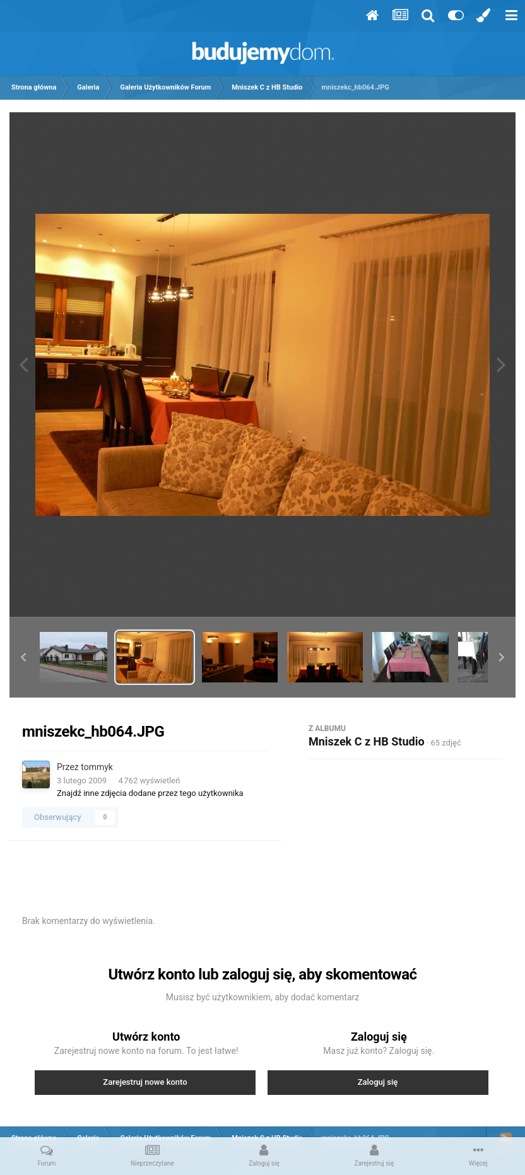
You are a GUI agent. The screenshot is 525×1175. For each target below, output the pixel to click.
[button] (23, 657)
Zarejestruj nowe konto (145, 1082)
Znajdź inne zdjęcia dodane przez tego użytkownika (150, 793)
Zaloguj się (378, 1082)
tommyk (97, 767)
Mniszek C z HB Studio (367, 741)
